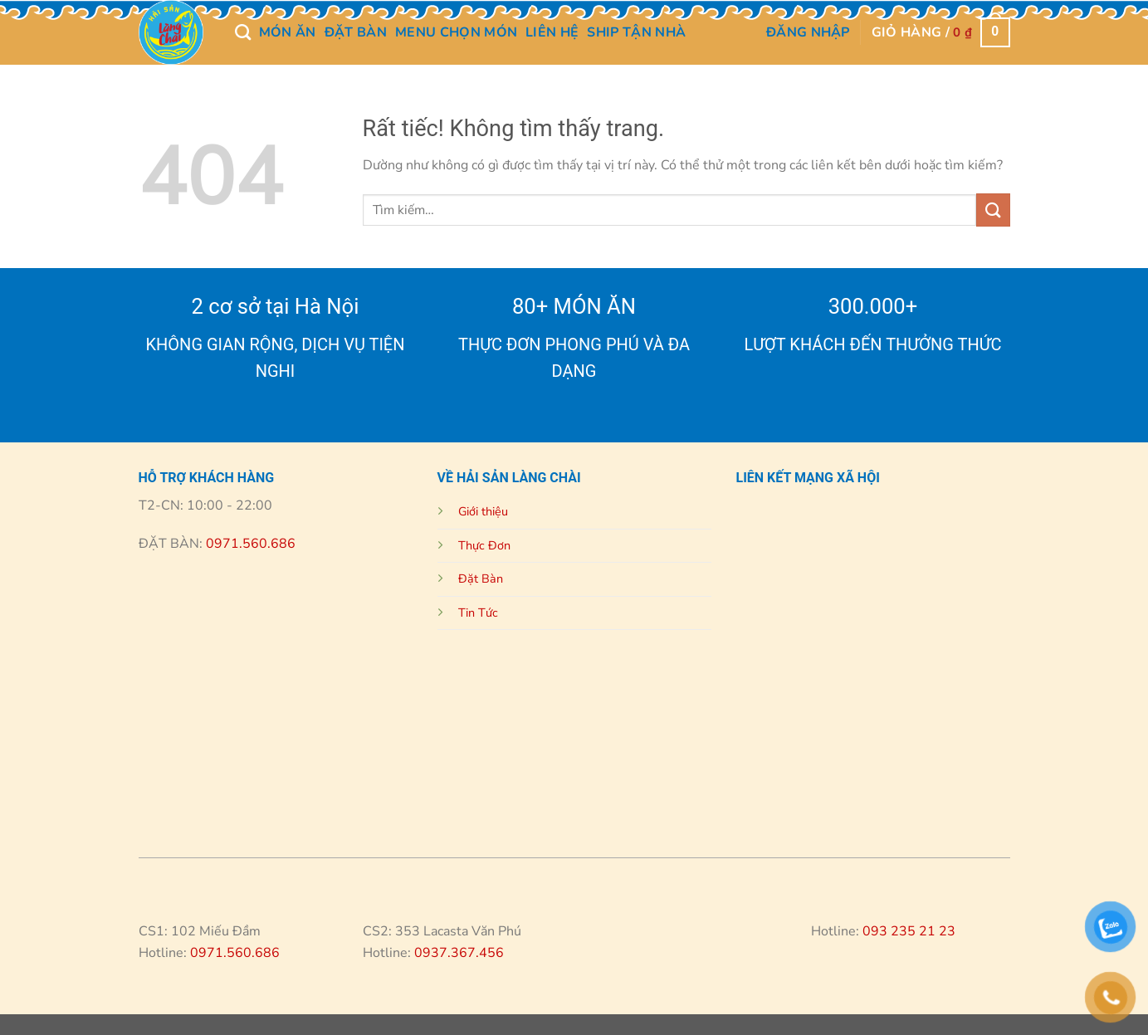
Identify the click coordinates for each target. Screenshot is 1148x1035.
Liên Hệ (552, 32)
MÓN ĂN (287, 32)
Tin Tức (478, 612)
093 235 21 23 (908, 931)
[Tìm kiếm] (243, 32)
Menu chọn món (456, 32)
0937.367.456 (459, 953)
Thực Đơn (484, 545)
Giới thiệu (483, 511)
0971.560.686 (249, 544)
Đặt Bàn (356, 32)
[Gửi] (992, 209)
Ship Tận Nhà (636, 32)
